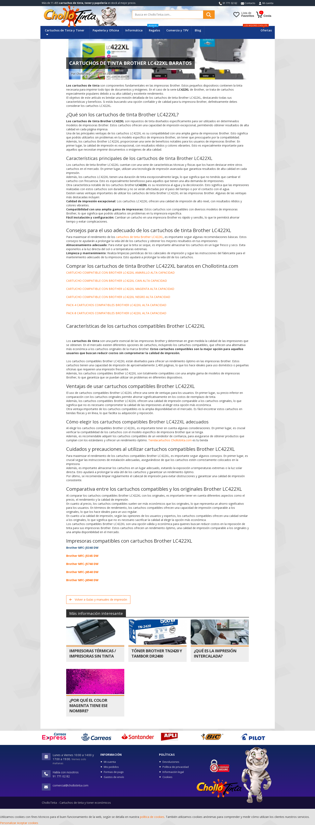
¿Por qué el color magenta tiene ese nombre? (88, 706)
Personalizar (8, 823)
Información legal (173, 772)
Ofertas (266, 30)
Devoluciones (170, 762)
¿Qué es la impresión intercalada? (215, 653)
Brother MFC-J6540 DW (82, 572)
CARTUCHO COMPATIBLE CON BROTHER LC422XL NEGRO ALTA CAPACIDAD (118, 297)
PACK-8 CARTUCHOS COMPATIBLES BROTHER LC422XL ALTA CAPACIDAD (116, 313)
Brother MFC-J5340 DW (82, 548)
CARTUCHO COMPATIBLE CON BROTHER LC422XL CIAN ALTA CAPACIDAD (116, 281)
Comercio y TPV (177, 30)
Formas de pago (114, 772)
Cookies (167, 777)
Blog (198, 30)
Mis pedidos (111, 767)
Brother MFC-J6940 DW (82, 580)
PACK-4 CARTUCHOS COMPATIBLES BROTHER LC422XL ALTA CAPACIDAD (116, 305)
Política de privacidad (175, 767)
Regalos (153, 29)
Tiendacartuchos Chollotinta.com (170, 440)
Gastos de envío (114, 777)
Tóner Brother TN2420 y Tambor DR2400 (156, 653)
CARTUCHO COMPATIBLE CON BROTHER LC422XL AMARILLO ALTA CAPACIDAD (120, 272)
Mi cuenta (267, 3)
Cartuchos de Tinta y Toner (64, 32)
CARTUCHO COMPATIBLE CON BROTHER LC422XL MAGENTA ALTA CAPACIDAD (120, 289)
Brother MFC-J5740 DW (82, 564)
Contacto (248, 3)
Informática (134, 30)
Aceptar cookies (27, 823)
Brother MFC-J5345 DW (82, 556)
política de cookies (152, 817)
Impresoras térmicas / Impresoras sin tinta (92, 653)
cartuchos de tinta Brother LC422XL (139, 237)
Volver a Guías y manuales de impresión (98, 599)
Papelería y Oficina (106, 30)
